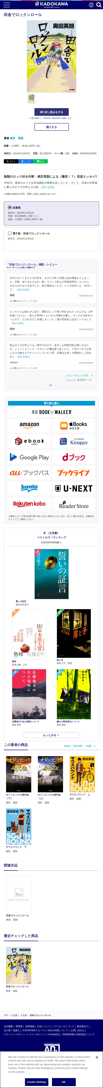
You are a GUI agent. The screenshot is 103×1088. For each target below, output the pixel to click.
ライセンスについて (64, 1026)
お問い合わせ (78, 1030)
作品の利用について (57, 1030)
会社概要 (8, 1026)
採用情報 (29, 1026)
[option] (20, 899)
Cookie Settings (36, 1082)
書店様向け (82, 1026)
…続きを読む (47, 187)
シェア (27, 161)
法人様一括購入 (12, 1030)
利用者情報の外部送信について (79, 1034)
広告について (44, 1026)
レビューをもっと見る (77, 375)
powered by (79, 380)
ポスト (13, 161)
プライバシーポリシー (15, 1034)
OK (64, 1082)
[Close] (97, 1057)
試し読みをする (51, 112)
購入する (51, 127)
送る (42, 161)
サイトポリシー (37, 1034)
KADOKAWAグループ (33, 1030)
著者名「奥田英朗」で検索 (78, 746)
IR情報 (19, 1026)
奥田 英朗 (16, 138)
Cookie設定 (54, 1034)
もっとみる (49, 735)
